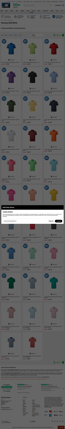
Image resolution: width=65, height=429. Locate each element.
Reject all (51, 221)
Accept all (59, 221)
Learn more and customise (9, 221)
